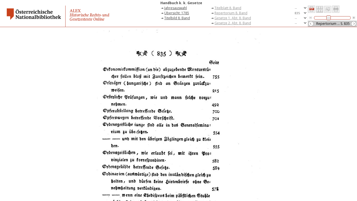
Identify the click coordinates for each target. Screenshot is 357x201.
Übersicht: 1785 (176, 13)
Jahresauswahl (175, 8)
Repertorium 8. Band (230, 13)
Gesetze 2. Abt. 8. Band (232, 23)
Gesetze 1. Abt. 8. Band (232, 18)
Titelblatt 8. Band (227, 8)
